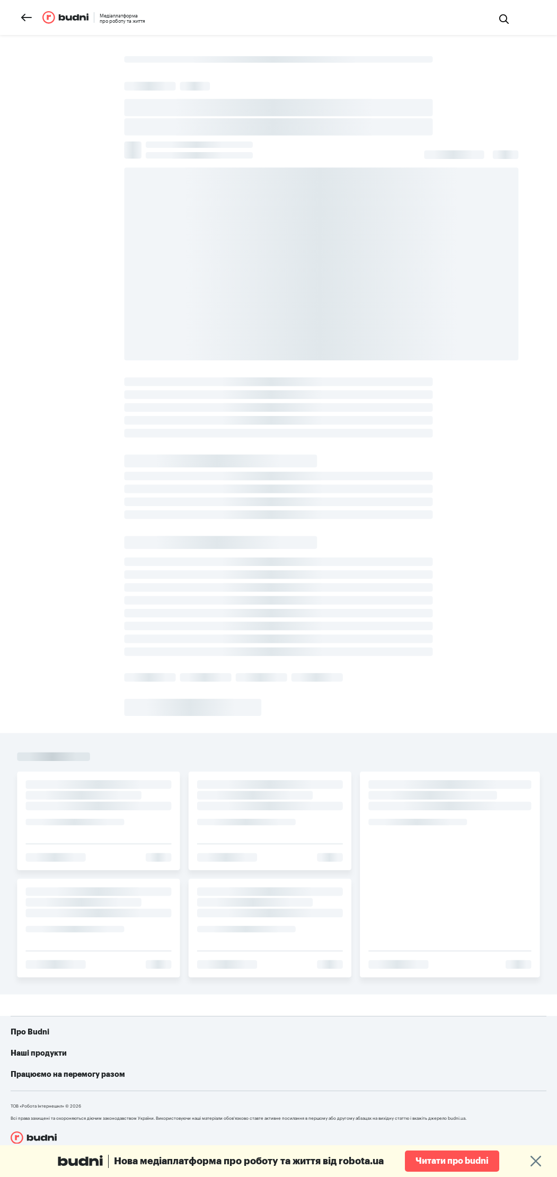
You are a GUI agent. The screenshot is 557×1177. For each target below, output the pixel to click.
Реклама (47, 1075)
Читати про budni (452, 1161)
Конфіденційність (63, 1090)
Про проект (52, 1059)
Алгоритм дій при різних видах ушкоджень (372, 1090)
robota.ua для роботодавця (195, 1075)
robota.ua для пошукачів (190, 1059)
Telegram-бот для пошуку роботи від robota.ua (380, 1075)
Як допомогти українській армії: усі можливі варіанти (392, 1059)
